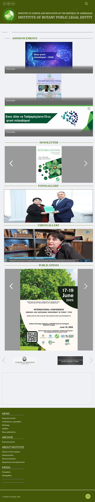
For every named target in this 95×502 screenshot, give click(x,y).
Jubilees (5, 428)
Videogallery (7, 475)
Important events (8, 418)
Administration (8, 455)
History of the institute (11, 452)
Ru (13, 3)
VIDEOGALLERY (49, 225)
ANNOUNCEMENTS (24, 38)
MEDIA (6, 467)
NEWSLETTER (48, 142)
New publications (9, 432)
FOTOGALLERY (48, 185)
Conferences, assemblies (11, 421)
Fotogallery (6, 472)
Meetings (5, 425)
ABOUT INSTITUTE (13, 447)
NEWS (5, 413)
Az (4, 3)
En (9, 3)
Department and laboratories (13, 462)
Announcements (8, 442)
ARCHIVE (7, 437)
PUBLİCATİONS (49, 265)
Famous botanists (9, 459)
